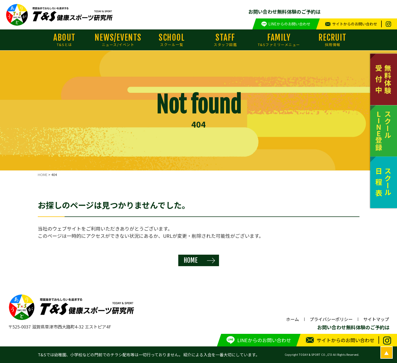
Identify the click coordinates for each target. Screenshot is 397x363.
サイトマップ (376, 319)
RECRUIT (332, 40)
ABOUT (64, 40)
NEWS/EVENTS (118, 40)
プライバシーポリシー (331, 319)
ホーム (292, 319)
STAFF (225, 40)
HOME (191, 260)
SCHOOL (172, 40)
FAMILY (279, 40)
